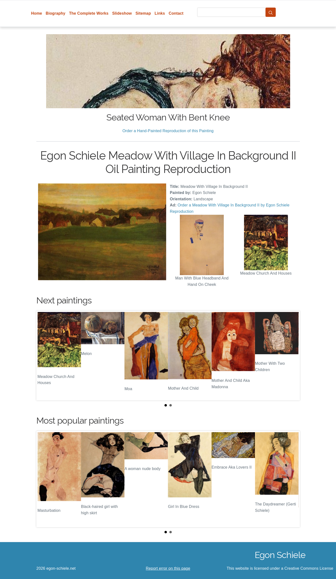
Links (160, 13)
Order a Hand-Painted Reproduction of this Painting (168, 131)
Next (292, 356)
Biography (55, 13)
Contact (176, 13)
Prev (44, 356)
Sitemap (143, 13)
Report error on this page (168, 568)
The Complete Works (89, 13)
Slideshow (122, 13)
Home (36, 13)
